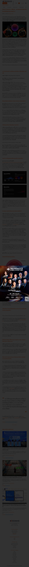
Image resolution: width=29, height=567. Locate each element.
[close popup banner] (28, 267)
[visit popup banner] (14, 283)
